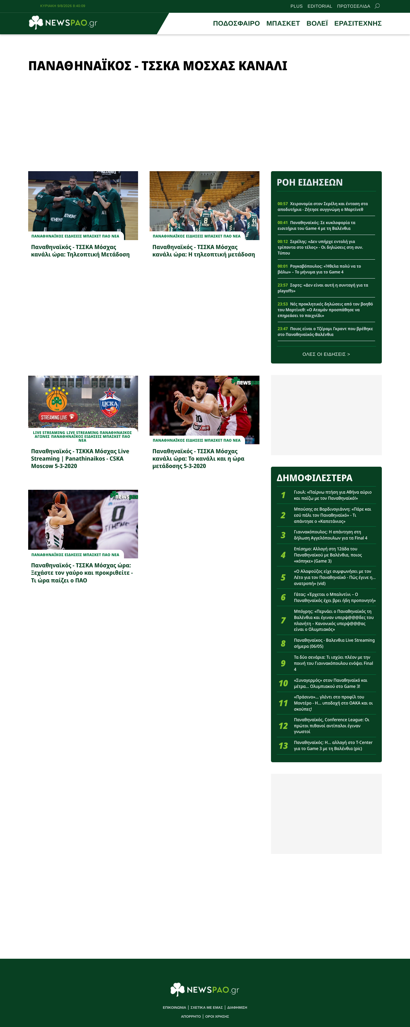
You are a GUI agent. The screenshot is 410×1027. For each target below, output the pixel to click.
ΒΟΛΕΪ (317, 23)
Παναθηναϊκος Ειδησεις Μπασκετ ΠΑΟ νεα (75, 236)
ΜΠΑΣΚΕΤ (283, 23)
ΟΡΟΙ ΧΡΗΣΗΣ (217, 1017)
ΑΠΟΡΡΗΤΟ (191, 1017)
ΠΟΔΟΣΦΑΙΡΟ (236, 23)
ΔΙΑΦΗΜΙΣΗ (237, 1008)
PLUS (297, 6)
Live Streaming (49, 432)
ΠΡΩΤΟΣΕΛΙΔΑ (353, 6)
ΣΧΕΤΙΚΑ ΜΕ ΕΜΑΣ (207, 1008)
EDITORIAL (320, 6)
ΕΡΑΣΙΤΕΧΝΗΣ (358, 23)
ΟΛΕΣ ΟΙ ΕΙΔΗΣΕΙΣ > (326, 354)
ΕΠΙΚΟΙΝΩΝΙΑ (174, 1008)
